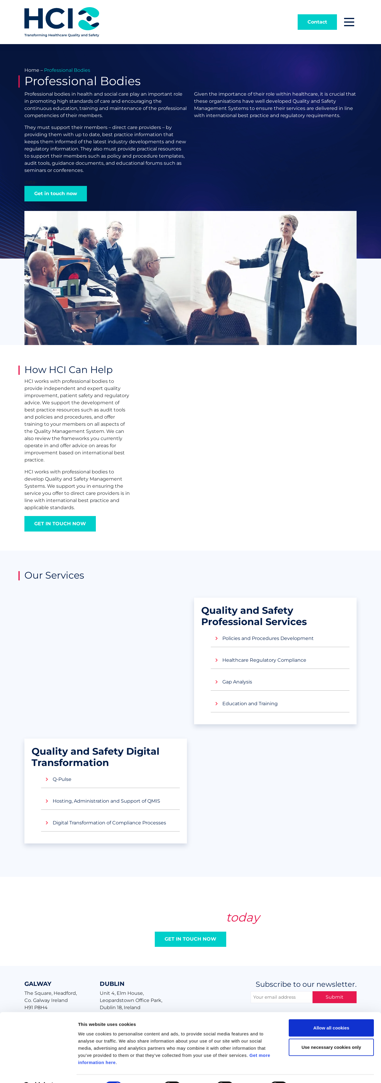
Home (31, 70)
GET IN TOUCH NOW (60, 523)
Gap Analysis (237, 682)
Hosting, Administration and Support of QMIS (106, 801)
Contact (317, 22)
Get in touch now (55, 193)
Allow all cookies (331, 1012)
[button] (349, 22)
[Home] (61, 21)
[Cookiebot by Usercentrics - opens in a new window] (39, 1071)
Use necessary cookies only (331, 1032)
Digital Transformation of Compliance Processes (109, 823)
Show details (312, 1071)
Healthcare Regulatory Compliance (264, 660)
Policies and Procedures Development (268, 638)
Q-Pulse (62, 779)
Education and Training (250, 703)
